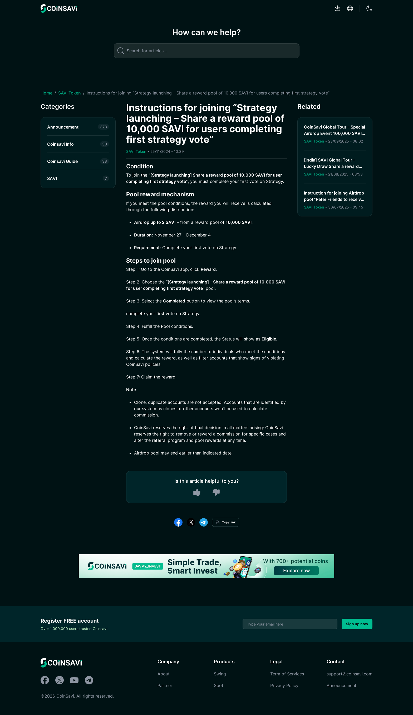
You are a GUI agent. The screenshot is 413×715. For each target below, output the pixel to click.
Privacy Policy (284, 685)
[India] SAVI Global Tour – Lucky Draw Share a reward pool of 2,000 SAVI (331, 166)
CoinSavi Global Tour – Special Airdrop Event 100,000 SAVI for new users (334, 133)
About (164, 673)
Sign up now (357, 624)
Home (46, 93)
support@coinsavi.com (349, 673)
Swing (220, 673)
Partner (165, 685)
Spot (218, 685)
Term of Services (287, 673)
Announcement (341, 685)
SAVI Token (69, 93)
